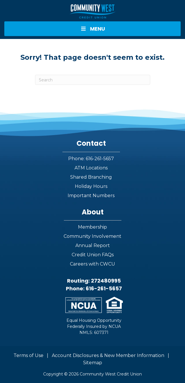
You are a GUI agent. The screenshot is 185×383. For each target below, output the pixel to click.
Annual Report (92, 245)
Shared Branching (91, 177)
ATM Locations (91, 168)
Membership (92, 227)
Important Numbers (91, 195)
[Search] (92, 80)
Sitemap (92, 362)
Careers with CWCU (92, 264)
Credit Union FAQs (93, 254)
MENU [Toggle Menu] (92, 28)
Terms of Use (28, 355)
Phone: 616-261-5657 (91, 158)
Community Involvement (92, 236)
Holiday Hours (91, 186)
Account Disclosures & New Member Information (108, 355)
